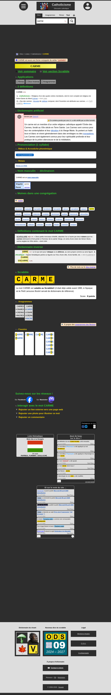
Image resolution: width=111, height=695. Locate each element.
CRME (29, 335)
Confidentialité (83, 655)
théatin (56, 224)
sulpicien (40, 224)
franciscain (74, 214)
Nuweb (61, 689)
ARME (19, 335)
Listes (27, 54)
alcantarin (19, 209)
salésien (31, 224)
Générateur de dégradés (62, 533)
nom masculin (33, 177)
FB (55, 680)
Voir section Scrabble (54, 71)
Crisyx (39, 500)
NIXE (64, 468)
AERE (68, 473)
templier (49, 224)
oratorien (59, 219)
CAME (39, 335)
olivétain (50, 219)
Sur (24, 402)
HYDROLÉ (61, 451)
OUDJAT (65, 463)
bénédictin (47, 209)
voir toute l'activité (89, 484)
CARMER (62, 60)
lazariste (26, 219)
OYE (72, 478)
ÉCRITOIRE (74, 444)
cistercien (36, 214)
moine (20, 201)
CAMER (29, 309)
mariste (34, 219)
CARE (50, 335)
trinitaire (73, 224)
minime (42, 219)
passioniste (69, 219)
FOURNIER (41, 523)
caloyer (65, 209)
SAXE (62, 458)
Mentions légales (83, 636)
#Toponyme (70, 456)
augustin (28, 209)
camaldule (74, 209)
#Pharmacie (70, 449)
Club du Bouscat (42, 507)
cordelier (46, 214)
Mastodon (61, 680)
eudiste (64, 214)
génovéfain (84, 214)
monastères (88, 134)
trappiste (65, 224)
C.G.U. (83, 646)
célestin (18, 214)
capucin (84, 209)
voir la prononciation (24, 155)
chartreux (27, 214)
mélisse (44, 101)
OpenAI (35, 117)
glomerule (40, 493)
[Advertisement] (55, 37)
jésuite (17, 219)
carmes (27, 187)
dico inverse (90, 267)
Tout (88, 465)
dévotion (55, 130)
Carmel (35, 98)
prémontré (79, 219)
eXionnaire (40, 533)
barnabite (37, 209)
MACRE (29, 318)
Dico (21, 54)
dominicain (55, 214)
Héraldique (19, 255)
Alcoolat (36, 101)
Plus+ (92, 446)
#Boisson (27, 103)
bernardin (56, 209)
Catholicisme (36, 54)
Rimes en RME (21, 166)
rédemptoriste (20, 224)
